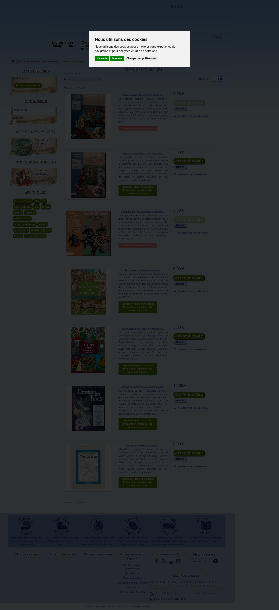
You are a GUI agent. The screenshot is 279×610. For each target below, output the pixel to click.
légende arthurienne (35, 477)
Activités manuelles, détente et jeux (113, 47)
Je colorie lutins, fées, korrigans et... (143, 328)
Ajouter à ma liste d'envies (192, 116)
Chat (36, 442)
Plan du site (28, 573)
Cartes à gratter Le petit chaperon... (143, 153)
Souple (22, 188)
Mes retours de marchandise (133, 582)
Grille (213, 79)
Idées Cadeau (21, 471)
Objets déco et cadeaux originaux (139, 45)
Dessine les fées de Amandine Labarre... (143, 387)
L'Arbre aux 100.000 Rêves (21, 3)
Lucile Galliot (25, 166)
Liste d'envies (35, 71)
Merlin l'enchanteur (41, 471)
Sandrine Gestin (22, 459)
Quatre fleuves (25, 126)
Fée (44, 442)
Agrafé (22, 175)
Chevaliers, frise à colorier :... (143, 445)
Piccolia (22, 123)
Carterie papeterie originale (88, 45)
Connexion (177, 6)
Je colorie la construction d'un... (143, 270)
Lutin (36, 448)
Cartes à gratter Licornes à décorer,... (143, 212)
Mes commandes (132, 578)
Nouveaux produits (35, 320)
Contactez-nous (57, 7)
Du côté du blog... (165, 44)
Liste (220, 79)
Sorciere (42, 465)
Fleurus (22, 116)
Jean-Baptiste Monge (25, 465)
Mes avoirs (133, 587)
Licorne (18, 477)
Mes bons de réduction (133, 592)
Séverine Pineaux (23, 442)
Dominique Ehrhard (28, 153)
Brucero (46, 448)
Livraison (63, 560)
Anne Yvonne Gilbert (28, 150)
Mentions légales (28, 560)
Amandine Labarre (27, 147)
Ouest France (25, 119)
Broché (22, 179)
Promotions (97, 570)
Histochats (30, 454)
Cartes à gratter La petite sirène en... (143, 95)
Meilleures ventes (35, 205)
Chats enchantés (22, 448)
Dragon (18, 454)
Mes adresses (132, 573)
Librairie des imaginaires (63, 44)
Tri (65, 79)
